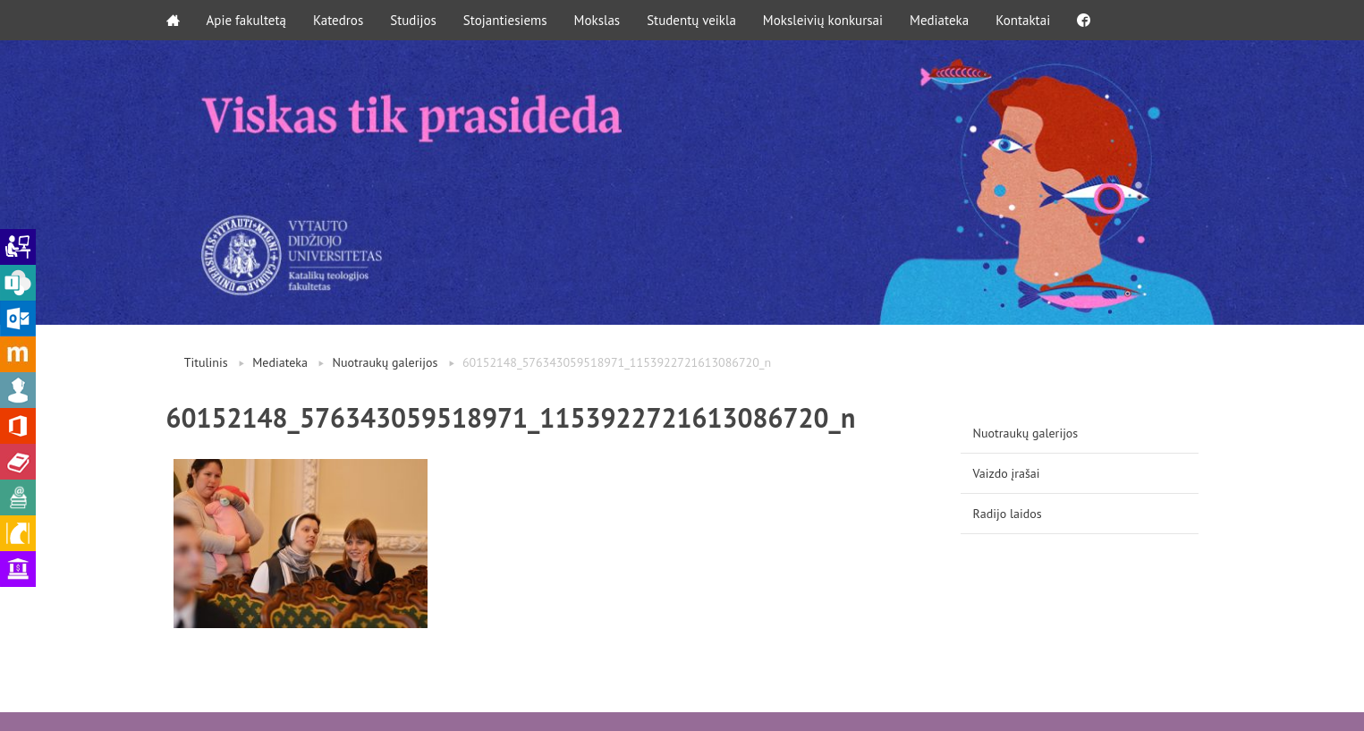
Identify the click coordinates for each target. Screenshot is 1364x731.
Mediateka (939, 20)
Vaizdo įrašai (1006, 473)
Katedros (338, 20)
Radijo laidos (1007, 514)
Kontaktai (1022, 20)
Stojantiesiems (505, 20)
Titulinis (206, 362)
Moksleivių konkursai (823, 20)
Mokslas (597, 20)
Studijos (413, 20)
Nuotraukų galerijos (385, 362)
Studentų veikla (691, 20)
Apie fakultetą (246, 20)
